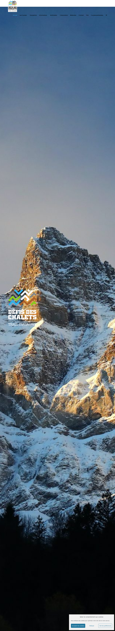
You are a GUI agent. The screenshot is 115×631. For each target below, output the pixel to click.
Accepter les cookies (78, 626)
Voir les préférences (105, 626)
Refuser (91, 626)
